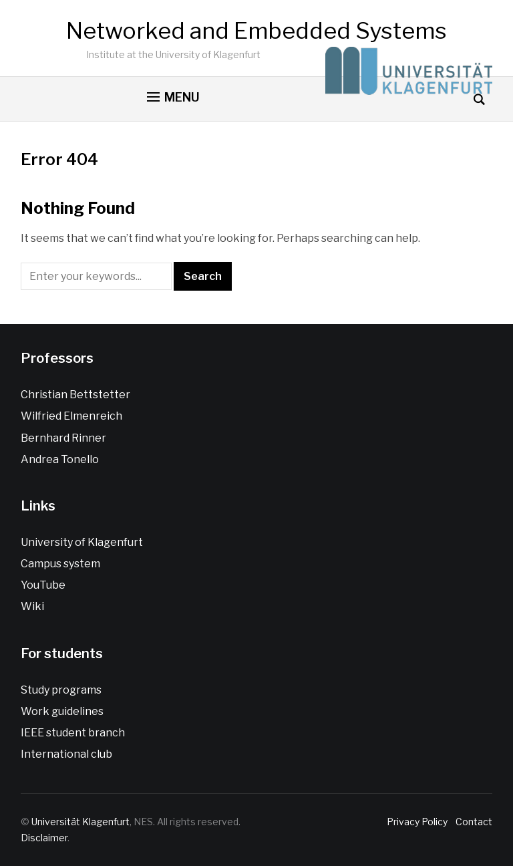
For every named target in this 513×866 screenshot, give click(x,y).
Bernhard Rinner (63, 438)
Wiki (32, 606)
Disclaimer (44, 837)
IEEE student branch (73, 732)
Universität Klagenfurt (80, 821)
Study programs (61, 690)
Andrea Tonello (60, 459)
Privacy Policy (419, 821)
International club (66, 754)
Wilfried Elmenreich (71, 416)
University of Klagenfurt (82, 542)
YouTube (43, 585)
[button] (173, 98)
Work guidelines (62, 711)
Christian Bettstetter (75, 394)
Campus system (60, 563)
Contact (472, 821)
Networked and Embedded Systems (256, 30)
